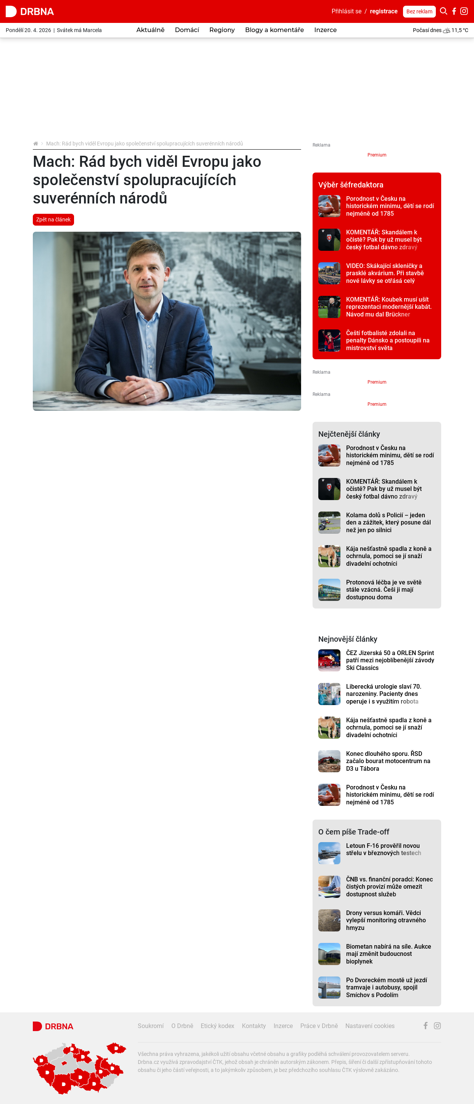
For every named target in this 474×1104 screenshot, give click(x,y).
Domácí (187, 30)
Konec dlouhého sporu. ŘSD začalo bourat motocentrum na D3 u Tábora (388, 761)
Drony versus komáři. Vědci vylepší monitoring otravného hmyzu (386, 920)
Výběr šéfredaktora (351, 184)
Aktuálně (151, 30)
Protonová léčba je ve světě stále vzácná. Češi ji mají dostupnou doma (384, 590)
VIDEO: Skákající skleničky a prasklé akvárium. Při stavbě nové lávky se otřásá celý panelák (385, 277)
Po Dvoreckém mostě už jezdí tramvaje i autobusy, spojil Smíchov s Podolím (386, 987)
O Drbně (182, 1026)
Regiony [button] (222, 30)
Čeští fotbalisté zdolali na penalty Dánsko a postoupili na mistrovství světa (388, 340)
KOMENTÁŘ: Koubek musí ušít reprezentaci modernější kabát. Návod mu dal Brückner (389, 307)
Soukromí (151, 1026)
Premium (377, 155)
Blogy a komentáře (274, 30)
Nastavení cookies (370, 1026)
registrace (384, 11)
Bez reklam (419, 11)
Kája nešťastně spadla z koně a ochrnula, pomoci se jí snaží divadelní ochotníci (389, 556)
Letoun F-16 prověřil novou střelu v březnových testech (383, 849)
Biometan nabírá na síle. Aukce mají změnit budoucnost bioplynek (388, 954)
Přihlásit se (346, 11)
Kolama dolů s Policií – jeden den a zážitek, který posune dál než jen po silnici (388, 523)
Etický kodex (217, 1026)
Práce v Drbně (319, 1026)
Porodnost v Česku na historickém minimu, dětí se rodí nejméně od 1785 (390, 206)
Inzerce (325, 30)
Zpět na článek (53, 219)
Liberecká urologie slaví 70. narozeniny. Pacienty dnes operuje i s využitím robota (383, 694)
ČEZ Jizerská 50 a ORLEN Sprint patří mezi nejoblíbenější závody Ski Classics (390, 660)
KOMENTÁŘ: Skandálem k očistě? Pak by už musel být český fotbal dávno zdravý (384, 240)
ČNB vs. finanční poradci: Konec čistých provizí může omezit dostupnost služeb (389, 887)
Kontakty (254, 1026)
